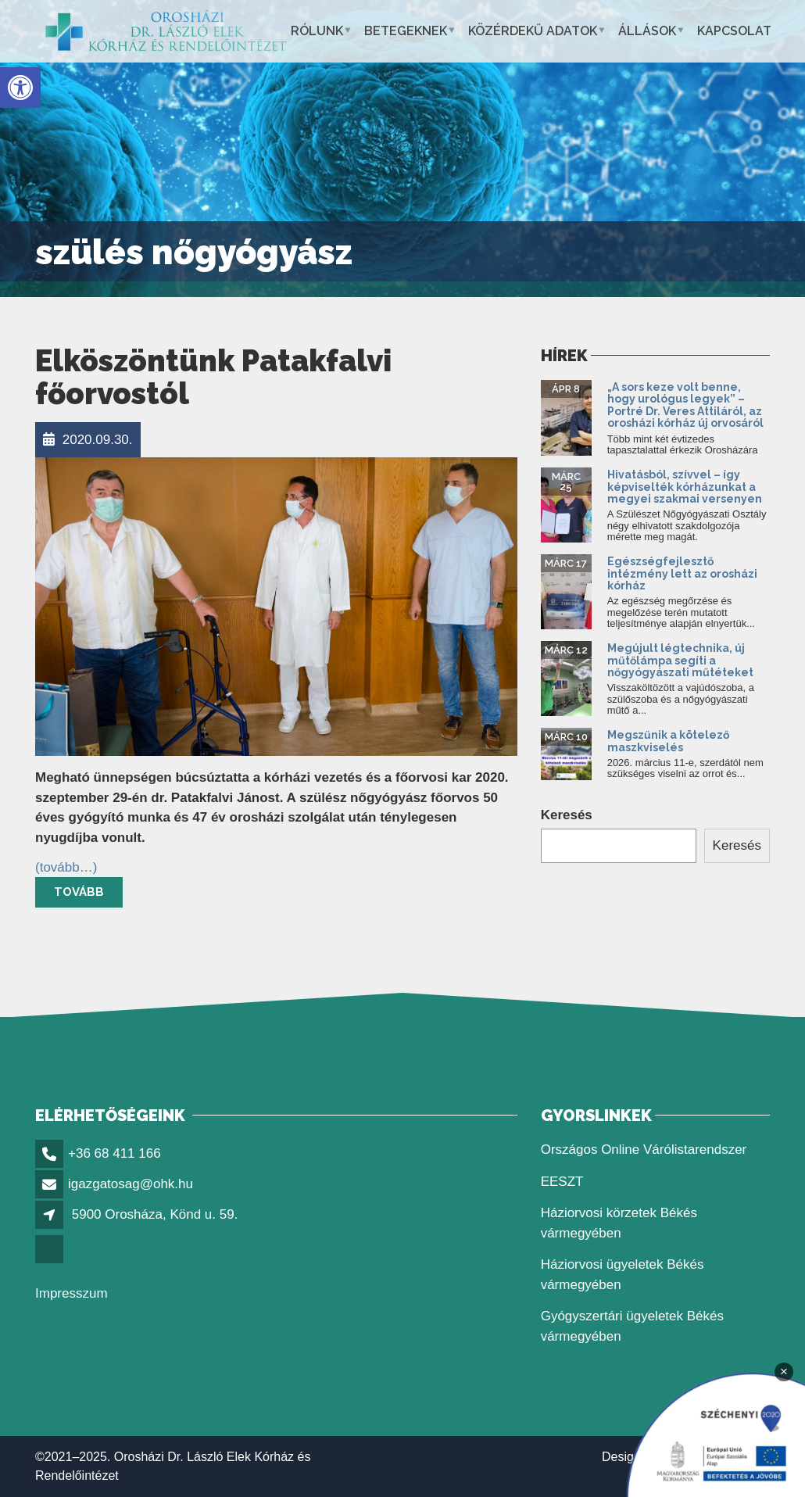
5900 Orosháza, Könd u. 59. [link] (155, 1214)
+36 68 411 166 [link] (114, 1153)
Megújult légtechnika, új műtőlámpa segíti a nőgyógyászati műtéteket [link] (680, 660)
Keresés (566, 815)
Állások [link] (647, 30)
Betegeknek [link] (405, 30)
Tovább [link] (79, 892)
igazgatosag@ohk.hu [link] (130, 1183)
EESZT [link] (562, 1181)
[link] (20, 87)
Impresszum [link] (71, 1293)
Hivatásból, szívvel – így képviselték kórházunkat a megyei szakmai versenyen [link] (684, 486)
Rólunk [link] (317, 30)
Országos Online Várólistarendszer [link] (644, 1149)
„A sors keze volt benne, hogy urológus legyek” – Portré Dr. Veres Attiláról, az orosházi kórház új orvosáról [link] (685, 405)
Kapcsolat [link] (734, 30)
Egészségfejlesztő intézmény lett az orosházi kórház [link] (682, 573)
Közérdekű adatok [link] (532, 30)
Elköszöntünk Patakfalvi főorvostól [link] (213, 377)
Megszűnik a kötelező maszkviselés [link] (668, 741)
